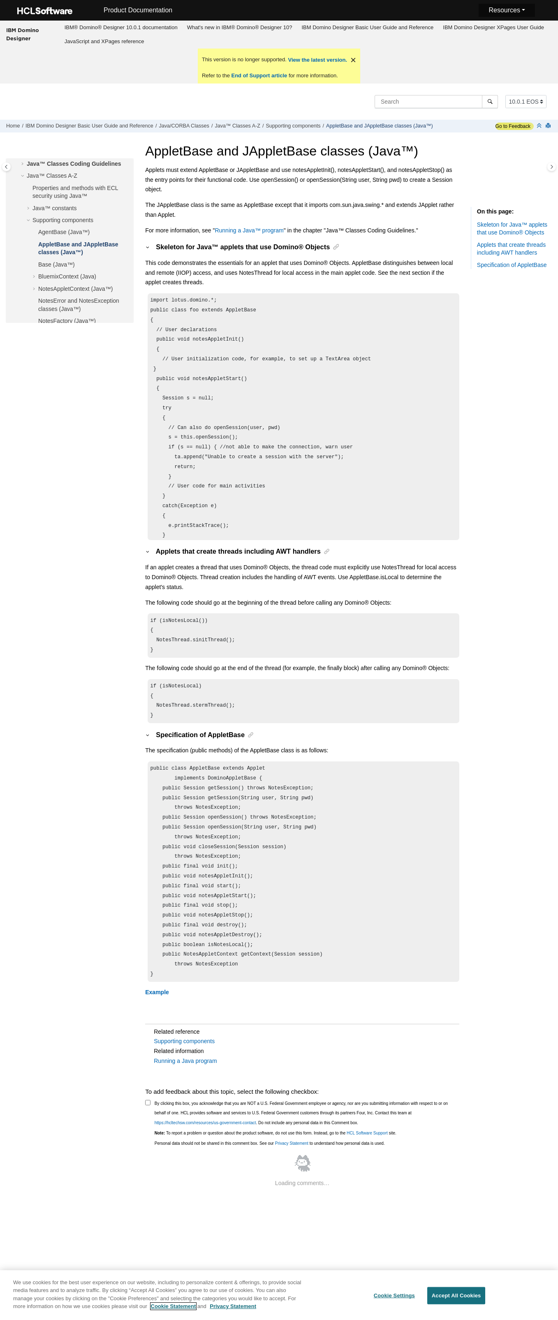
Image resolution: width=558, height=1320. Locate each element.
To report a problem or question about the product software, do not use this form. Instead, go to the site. (275, 1157)
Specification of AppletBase (512, 265)
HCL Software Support (367, 1157)
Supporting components (293, 126)
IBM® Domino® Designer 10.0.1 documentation (121, 27)
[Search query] (436, 101)
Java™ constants (54, 208)
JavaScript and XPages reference (104, 41)
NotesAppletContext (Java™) (75, 288)
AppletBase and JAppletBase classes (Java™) (379, 126)
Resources (504, 10)
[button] (23, 164)
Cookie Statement (173, 1311)
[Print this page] (549, 126)
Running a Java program (185, 1085)
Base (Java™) (56, 264)
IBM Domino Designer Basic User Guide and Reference (367, 27)
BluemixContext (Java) (67, 276)
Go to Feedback (512, 126)
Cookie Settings (394, 1301)
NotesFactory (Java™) (67, 321)
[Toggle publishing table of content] (6, 166)
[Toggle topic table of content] (551, 166)
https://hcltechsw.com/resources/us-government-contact (205, 1147)
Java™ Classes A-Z (237, 126)
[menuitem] (121, 28)
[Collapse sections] (540, 126)
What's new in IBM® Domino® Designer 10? (239, 27)
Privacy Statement (291, 1168)
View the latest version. (317, 60)
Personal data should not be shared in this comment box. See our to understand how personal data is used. (270, 1168)
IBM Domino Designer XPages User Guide (493, 27)
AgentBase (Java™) (64, 232)
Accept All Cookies (456, 1301)
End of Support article (259, 75)
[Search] (490, 101)
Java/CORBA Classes (184, 126)
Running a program (249, 230)
